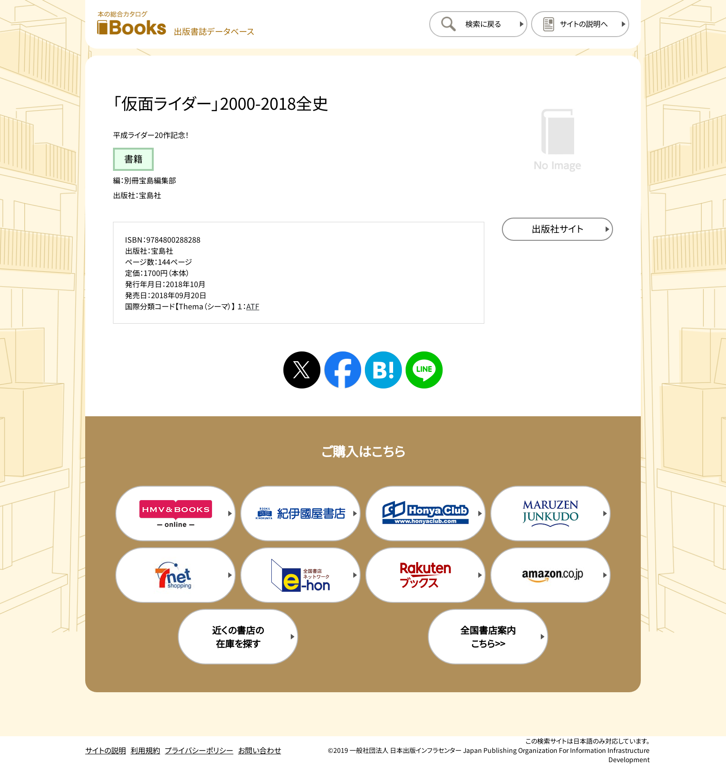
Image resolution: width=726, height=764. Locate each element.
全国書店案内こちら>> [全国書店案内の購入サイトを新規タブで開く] (488, 636)
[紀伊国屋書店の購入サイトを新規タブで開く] (300, 513)
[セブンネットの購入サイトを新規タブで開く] (175, 575)
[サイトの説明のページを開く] (580, 24)
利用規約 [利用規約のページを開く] (145, 750)
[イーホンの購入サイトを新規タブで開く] (300, 575)
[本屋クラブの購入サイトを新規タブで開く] (425, 513)
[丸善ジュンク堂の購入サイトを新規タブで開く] (550, 513)
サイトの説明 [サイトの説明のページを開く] (105, 750)
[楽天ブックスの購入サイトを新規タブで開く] (425, 575)
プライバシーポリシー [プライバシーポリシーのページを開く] (199, 750)
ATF (252, 306)
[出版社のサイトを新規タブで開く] (557, 229)
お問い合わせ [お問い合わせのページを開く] (259, 750)
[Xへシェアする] (301, 369)
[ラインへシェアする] (424, 369)
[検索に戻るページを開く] (478, 24)
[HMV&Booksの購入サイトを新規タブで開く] (175, 513)
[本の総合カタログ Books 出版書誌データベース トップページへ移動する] (175, 24)
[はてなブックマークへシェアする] (383, 369)
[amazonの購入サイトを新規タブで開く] (550, 575)
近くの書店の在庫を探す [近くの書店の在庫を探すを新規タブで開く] (238, 636)
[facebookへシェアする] (342, 369)
